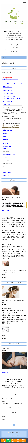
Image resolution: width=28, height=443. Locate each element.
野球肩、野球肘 (7, 172)
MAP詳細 (18, 440)
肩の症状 (5, 136)
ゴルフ (5, 96)
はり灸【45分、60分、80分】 (11, 197)
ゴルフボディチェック (8, 399)
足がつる (5, 166)
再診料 (4, 416)
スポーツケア (7, 348)
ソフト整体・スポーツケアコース (12, 83)
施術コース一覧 (6, 72)
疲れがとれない (6, 151)
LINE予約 (8, 440)
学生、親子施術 (7, 101)
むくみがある (6, 160)
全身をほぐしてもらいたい (9, 169)
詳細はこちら (5, 211)
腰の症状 (5, 133)
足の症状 (5, 143)
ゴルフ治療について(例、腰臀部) (12, 98)
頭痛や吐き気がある (7, 163)
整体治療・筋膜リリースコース (12, 93)
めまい (4, 175)
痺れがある (5, 157)
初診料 (4, 275)
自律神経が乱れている (9, 154)
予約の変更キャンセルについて (10, 79)
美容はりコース (7, 87)
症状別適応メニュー (8, 116)
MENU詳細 (13, 440)
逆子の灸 (5, 148)
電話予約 (4, 440)
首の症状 (5, 140)
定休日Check (23, 440)
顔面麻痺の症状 (7, 146)
